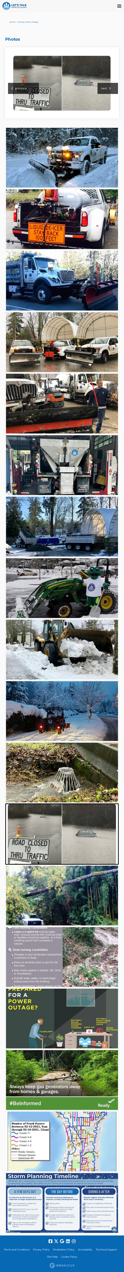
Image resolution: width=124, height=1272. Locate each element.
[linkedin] (68, 1241)
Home (12, 22)
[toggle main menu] (119, 6)
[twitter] (56, 1241)
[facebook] (50, 1241)
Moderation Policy (64, 1249)
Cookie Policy (69, 1256)
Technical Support (106, 1249)
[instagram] (74, 1241)
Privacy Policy (41, 1249)
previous (21, 88)
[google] (62, 1241)
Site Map (52, 1256)
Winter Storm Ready (28, 22)
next (104, 88)
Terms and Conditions (17, 1249)
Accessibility (85, 1249)
